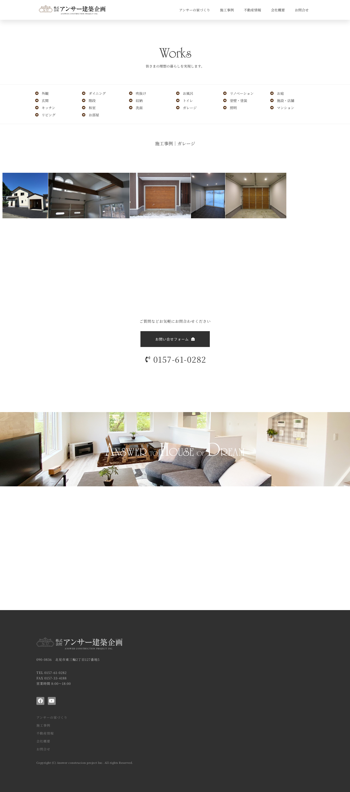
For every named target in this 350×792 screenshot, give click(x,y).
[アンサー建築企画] (175, 548)
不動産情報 (252, 9)
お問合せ (302, 9)
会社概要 (278, 9)
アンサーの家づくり (194, 9)
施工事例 (227, 9)
